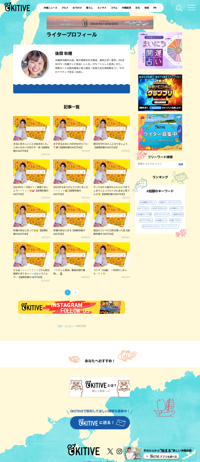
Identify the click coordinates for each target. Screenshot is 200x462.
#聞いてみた (175, 220)
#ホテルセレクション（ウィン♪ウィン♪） (160, 226)
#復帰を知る (178, 214)
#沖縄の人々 (161, 220)
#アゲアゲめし (146, 220)
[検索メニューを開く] (179, 8)
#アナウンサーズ (162, 214)
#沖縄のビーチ (176, 208)
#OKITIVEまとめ (159, 208)
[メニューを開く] (192, 8)
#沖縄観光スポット (147, 202)
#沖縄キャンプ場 (144, 214)
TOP (59, 326)
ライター (68, 326)
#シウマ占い (143, 208)
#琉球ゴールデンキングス (170, 202)
